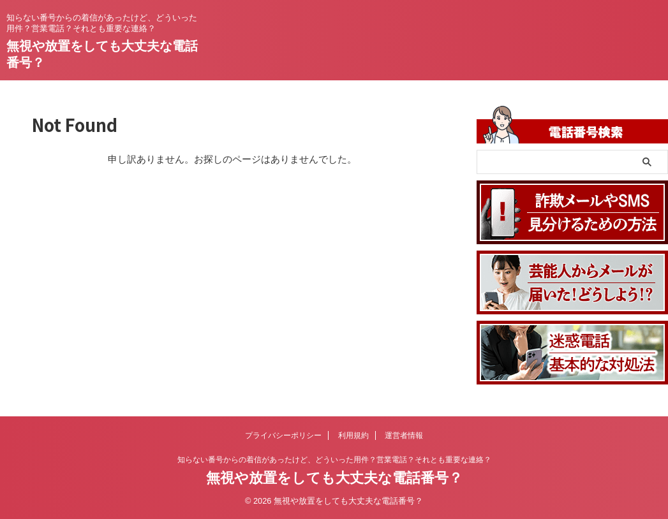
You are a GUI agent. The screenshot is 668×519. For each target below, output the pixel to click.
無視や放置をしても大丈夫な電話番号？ (334, 478)
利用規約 (353, 435)
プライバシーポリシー (283, 435)
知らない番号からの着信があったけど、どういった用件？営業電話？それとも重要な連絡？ (334, 459)
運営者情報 (404, 435)
